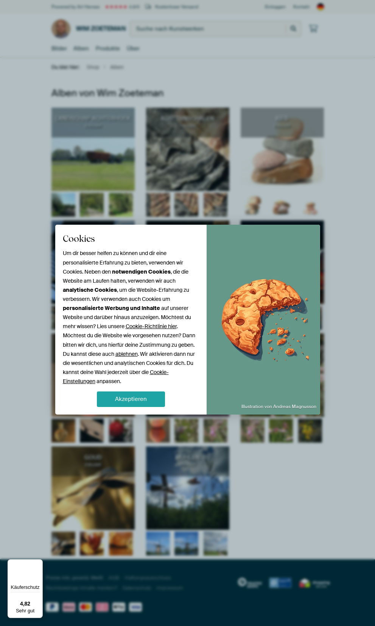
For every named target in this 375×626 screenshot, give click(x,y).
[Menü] (38, 563)
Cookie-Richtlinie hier (151, 326)
